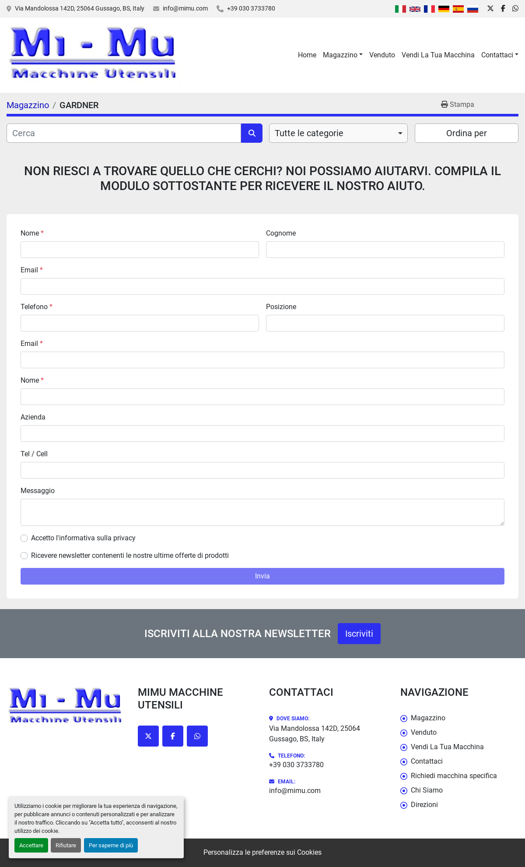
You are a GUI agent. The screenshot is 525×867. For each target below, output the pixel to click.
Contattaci (497, 55)
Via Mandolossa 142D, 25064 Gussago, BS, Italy (79, 8)
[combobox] (338, 133)
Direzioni (424, 804)
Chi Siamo (427, 790)
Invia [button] (262, 576)
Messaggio (38, 490)
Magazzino (340, 55)
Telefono (36, 307)
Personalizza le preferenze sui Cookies (262, 852)
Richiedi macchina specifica (454, 776)
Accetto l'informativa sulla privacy (83, 538)
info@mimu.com (185, 8)
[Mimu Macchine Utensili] (66, 707)
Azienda (33, 417)
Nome (32, 233)
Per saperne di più (111, 845)
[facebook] (503, 9)
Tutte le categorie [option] (309, 133)
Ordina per (466, 133)
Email (32, 270)
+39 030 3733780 (251, 8)
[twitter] (490, 9)
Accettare (31, 845)
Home (307, 55)
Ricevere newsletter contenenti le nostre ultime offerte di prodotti (130, 555)
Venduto (382, 55)
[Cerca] (124, 133)
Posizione (281, 307)
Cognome (281, 233)
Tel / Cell (34, 454)
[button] (343, 55)
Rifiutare (66, 845)
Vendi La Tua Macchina (438, 55)
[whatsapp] (515, 9)
